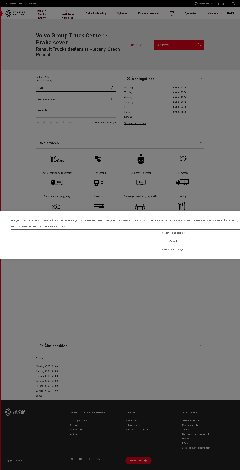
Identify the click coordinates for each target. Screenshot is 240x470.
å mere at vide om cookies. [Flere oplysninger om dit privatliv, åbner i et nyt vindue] (56, 226)
